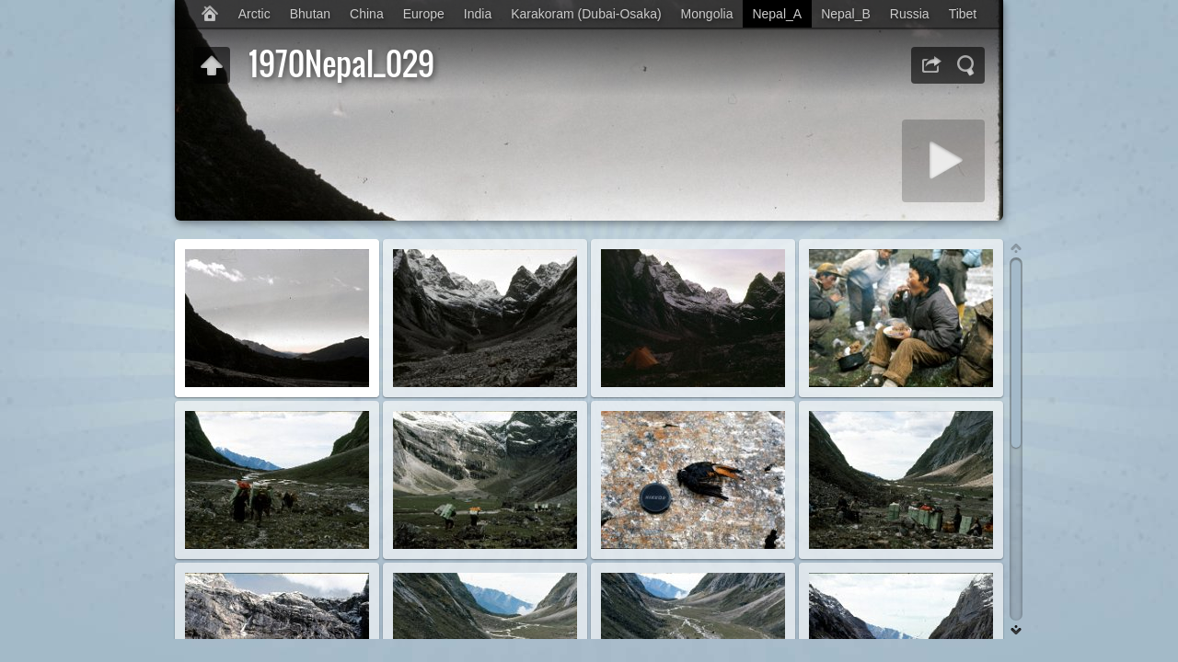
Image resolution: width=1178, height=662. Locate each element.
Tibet (963, 13)
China (367, 13)
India (477, 13)
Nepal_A (777, 13)
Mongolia (707, 13)
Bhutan (310, 13)
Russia (910, 13)
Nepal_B (846, 13)
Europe (424, 13)
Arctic (254, 13)
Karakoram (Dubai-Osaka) (586, 13)
